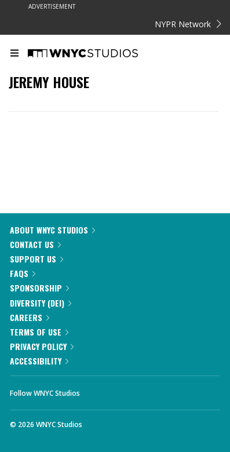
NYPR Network (188, 24)
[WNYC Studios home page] (97, 54)
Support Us (36, 259)
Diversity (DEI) (40, 303)
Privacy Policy (42, 346)
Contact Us (35, 244)
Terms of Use (39, 332)
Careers (29, 317)
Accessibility (39, 361)
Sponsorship (39, 288)
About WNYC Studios (52, 230)
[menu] (14, 54)
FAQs (22, 273)
